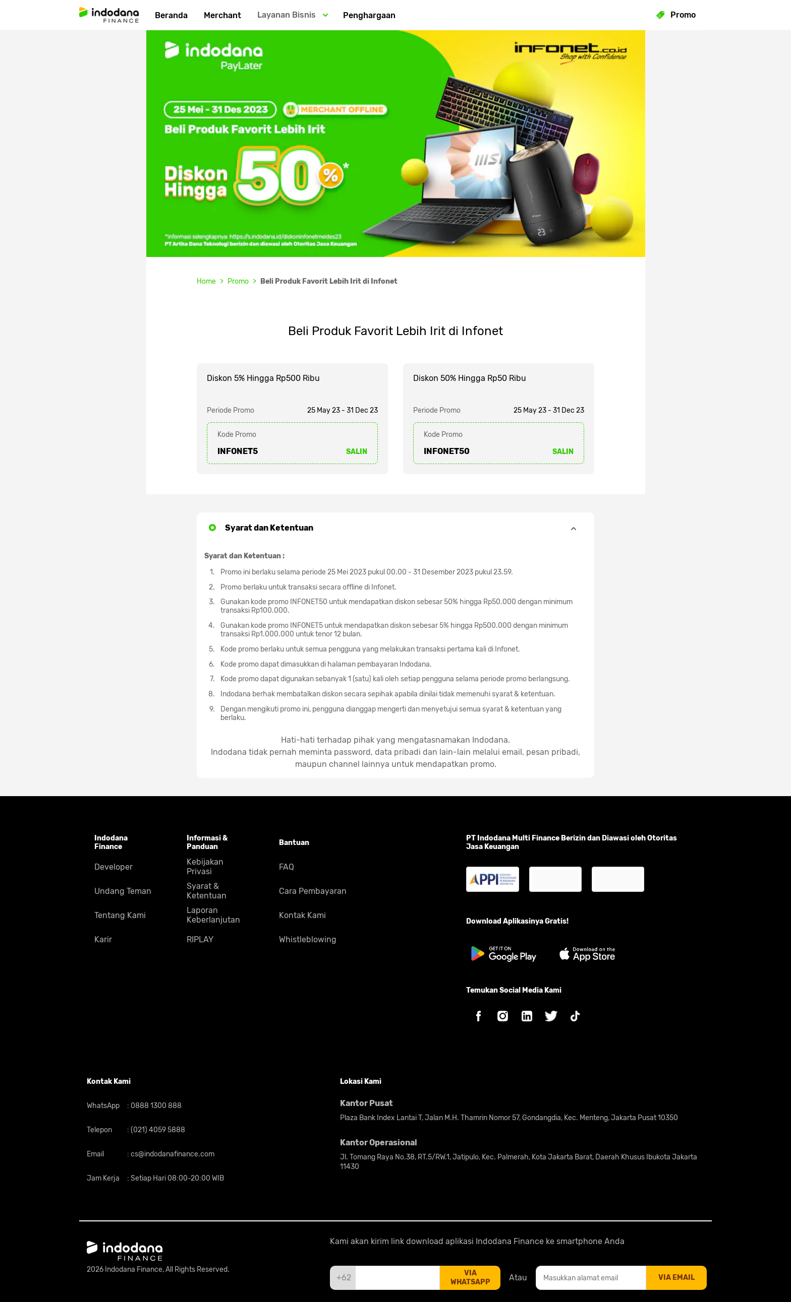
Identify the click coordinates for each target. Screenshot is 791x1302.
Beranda (171, 15)
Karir (103, 939)
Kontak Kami (302, 915)
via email (676, 1277)
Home (206, 281)
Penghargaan (369, 15)
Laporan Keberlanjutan (213, 915)
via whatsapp (470, 1277)
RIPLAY (200, 939)
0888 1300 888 (155, 1105)
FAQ (286, 867)
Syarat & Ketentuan (207, 890)
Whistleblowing (307, 939)
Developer (113, 867)
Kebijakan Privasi (205, 866)
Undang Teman (122, 891)
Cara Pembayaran (313, 891)
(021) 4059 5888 (157, 1130)
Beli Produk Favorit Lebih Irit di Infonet (329, 281)
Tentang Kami (120, 915)
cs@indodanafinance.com (171, 1154)
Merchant (222, 15)
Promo (238, 281)
